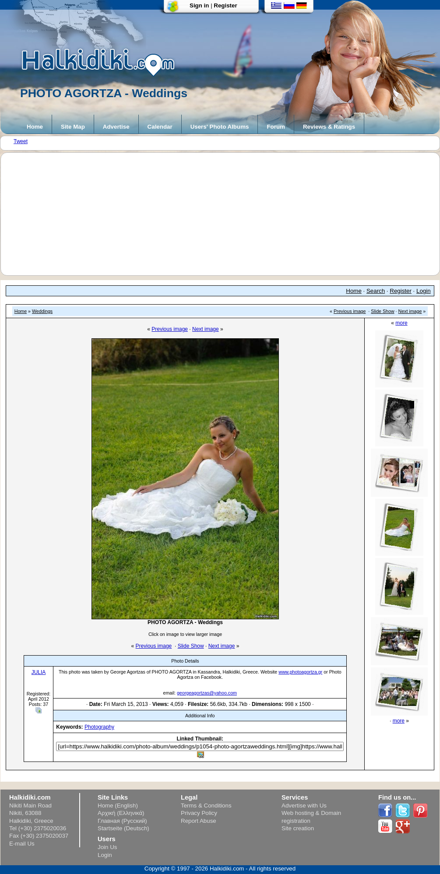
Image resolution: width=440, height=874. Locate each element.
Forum (276, 126)
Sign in (199, 5)
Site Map (73, 126)
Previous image (350, 311)
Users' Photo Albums (219, 126)
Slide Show (382, 311)
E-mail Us (22, 843)
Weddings (42, 311)
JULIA (39, 672)
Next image (410, 311)
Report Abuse (198, 821)
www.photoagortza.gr (300, 671)
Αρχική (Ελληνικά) (121, 813)
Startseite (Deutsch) (123, 828)
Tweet (21, 141)
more (401, 323)
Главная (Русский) (122, 821)
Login (423, 291)
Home (35, 126)
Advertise (116, 126)
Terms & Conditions (206, 805)
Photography (99, 727)
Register (225, 5)
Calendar (160, 126)
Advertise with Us (304, 805)
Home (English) (118, 805)
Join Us (107, 847)
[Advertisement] (224, 214)
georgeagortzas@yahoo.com (207, 692)
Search (375, 291)
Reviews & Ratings (329, 126)
